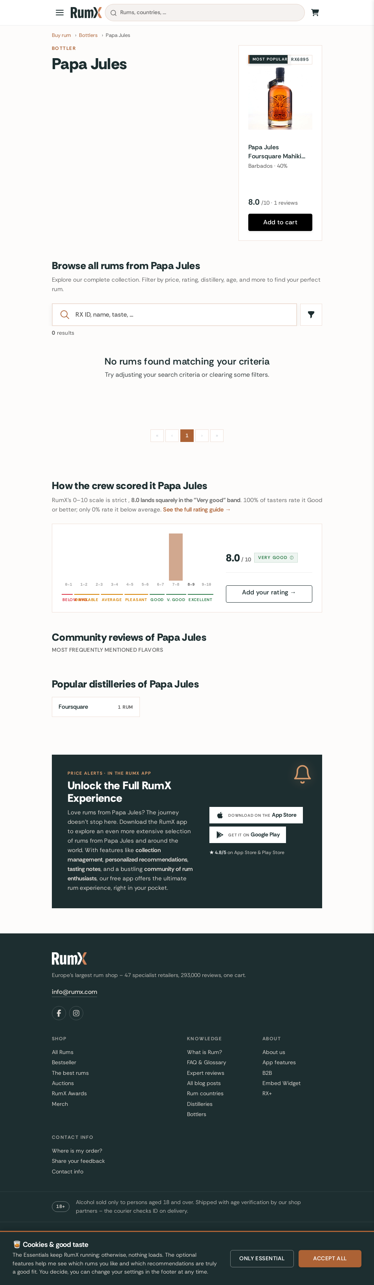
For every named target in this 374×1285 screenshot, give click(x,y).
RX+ (267, 1093)
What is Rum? (204, 1052)
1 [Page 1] (187, 435)
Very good (276, 557)
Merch (60, 1103)
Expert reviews (205, 1072)
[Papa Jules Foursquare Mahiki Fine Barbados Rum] (280, 97)
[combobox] (205, 12)
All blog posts (204, 1083)
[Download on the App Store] (256, 815)
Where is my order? (77, 1150)
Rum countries (205, 1093)
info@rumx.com (74, 992)
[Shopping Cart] (315, 12)
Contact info (67, 1171)
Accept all (330, 1258)
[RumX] (86, 12)
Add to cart (280, 222)
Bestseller (64, 1062)
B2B (267, 1072)
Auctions (63, 1083)
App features (279, 1062)
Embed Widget (281, 1083)
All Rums (62, 1052)
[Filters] (311, 315)
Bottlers (196, 1114)
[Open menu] (60, 12)
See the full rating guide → (197, 509)
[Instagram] (76, 1013)
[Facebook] (59, 1013)
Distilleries (200, 1103)
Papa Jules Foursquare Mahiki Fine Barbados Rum (276, 152)
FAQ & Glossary (206, 1062)
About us (273, 1052)
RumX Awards (69, 1093)
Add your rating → (269, 592)
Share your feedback (78, 1160)
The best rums (70, 1072)
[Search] (181, 314)
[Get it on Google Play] (247, 835)
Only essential (262, 1258)
